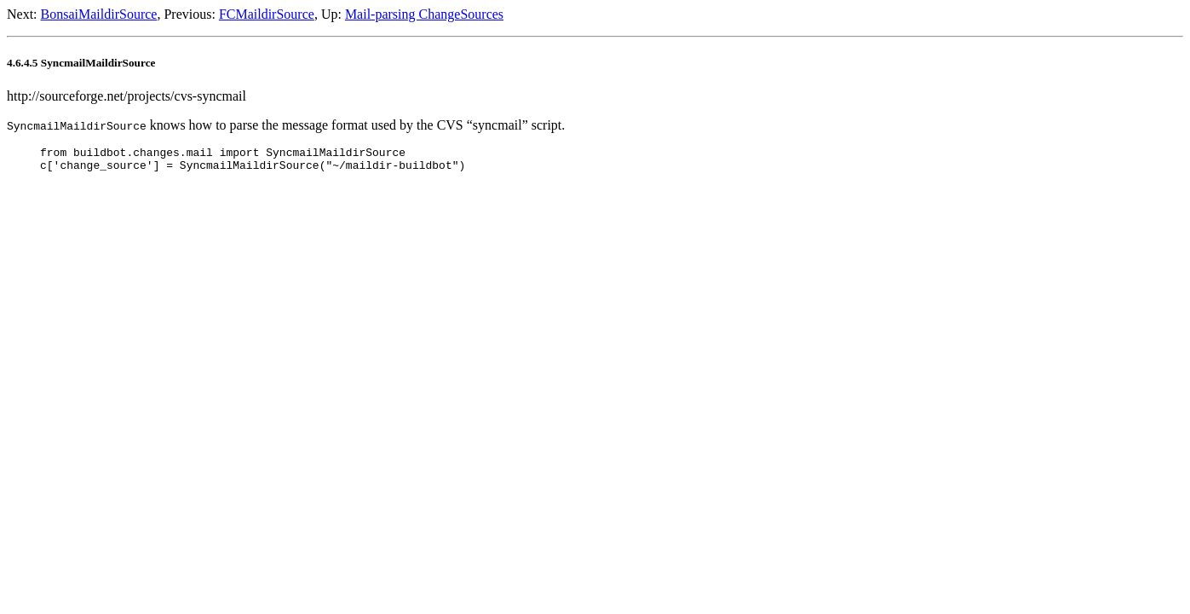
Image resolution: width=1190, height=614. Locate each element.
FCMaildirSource (266, 14)
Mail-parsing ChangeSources (424, 14)
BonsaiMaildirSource (99, 14)
